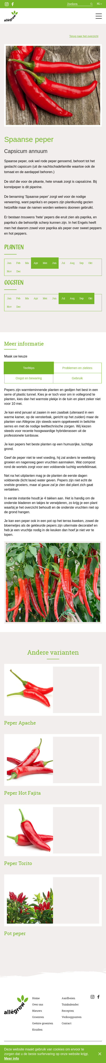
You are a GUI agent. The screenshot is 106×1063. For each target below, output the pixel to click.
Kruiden (37, 1029)
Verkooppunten (71, 1017)
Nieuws (37, 1011)
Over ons (37, 1004)
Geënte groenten (42, 1023)
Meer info (11, 1058)
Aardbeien (68, 998)
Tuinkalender (70, 1004)
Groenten (38, 1017)
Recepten (68, 1011)
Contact (66, 1023)
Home (36, 998)
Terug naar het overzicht (83, 36)
